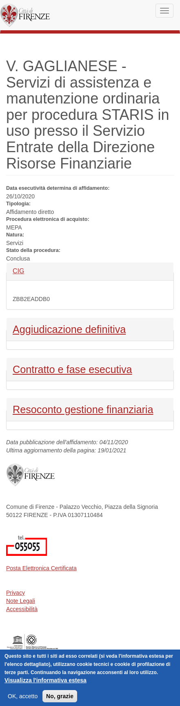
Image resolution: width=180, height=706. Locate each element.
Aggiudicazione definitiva (69, 328)
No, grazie (59, 699)
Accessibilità (22, 609)
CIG (26, 270)
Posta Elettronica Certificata (41, 568)
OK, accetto (23, 699)
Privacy (15, 592)
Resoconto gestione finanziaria (83, 408)
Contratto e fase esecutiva (72, 368)
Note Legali (20, 601)
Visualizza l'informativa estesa (45, 683)
